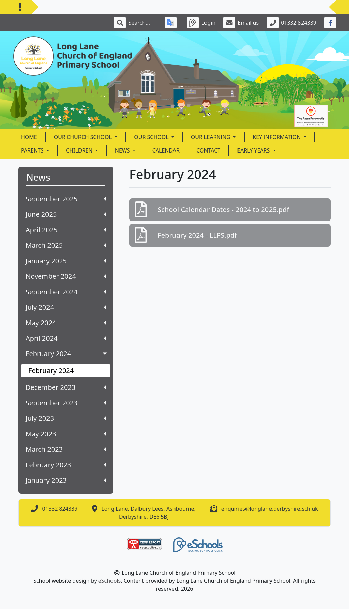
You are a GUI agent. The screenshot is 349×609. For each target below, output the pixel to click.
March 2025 (66, 245)
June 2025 (66, 214)
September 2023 (66, 402)
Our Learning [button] (211, 137)
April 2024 (66, 338)
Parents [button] (33, 150)
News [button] (123, 150)
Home (29, 137)
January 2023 (66, 480)
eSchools (109, 580)
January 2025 (66, 260)
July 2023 (66, 418)
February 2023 (66, 464)
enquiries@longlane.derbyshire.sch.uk (269, 508)
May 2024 (66, 322)
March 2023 (66, 449)
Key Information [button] (277, 137)
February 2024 (67, 353)
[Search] (142, 22)
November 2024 (66, 276)
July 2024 (66, 307)
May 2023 (66, 433)
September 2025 (66, 198)
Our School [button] (152, 137)
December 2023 (66, 387)
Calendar (166, 150)
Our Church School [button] (83, 137)
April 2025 (66, 229)
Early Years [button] (254, 150)
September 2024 (66, 291)
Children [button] (80, 150)
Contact (208, 150)
